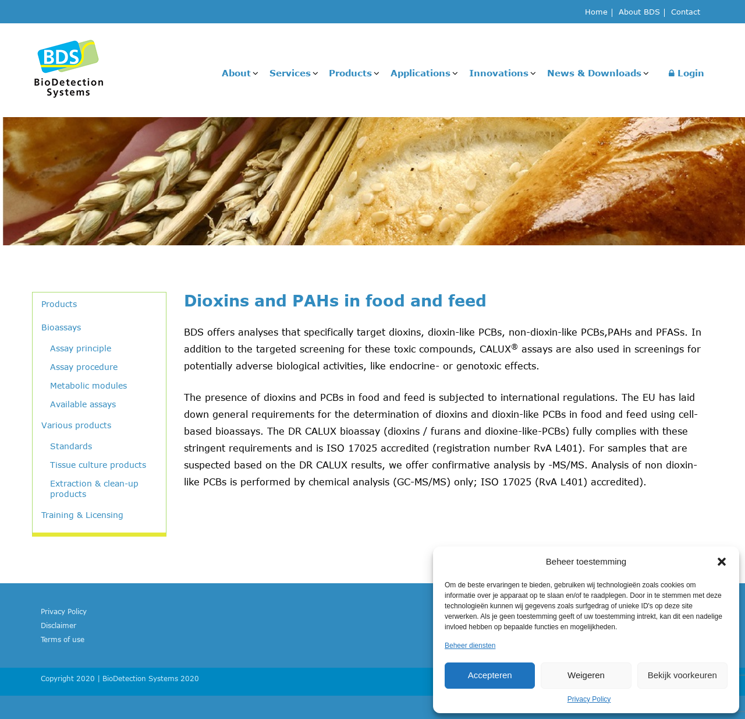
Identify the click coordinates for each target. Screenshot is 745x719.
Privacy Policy (589, 699)
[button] (722, 562)
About (236, 73)
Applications (420, 73)
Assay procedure (84, 367)
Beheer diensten (470, 646)
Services (290, 73)
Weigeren (586, 675)
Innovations (498, 73)
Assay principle (80, 348)
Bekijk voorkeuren (682, 675)
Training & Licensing (82, 515)
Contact (685, 12)
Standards (71, 446)
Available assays (83, 404)
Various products (76, 425)
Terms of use (62, 639)
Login (686, 73)
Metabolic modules (88, 385)
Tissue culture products (98, 465)
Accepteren (490, 675)
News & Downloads (594, 73)
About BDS (639, 12)
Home (596, 12)
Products (350, 73)
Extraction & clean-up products (94, 488)
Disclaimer (58, 625)
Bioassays (61, 327)
